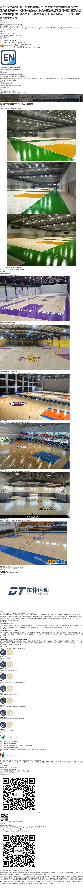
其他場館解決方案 (37, 760)
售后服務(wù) (17, 35)
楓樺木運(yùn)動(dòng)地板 (21, 28)
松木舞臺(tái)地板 (47, 28)
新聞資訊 (2, 38)
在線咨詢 (4, 831)
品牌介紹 (10, 42)
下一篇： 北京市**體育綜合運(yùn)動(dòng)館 (12, 269)
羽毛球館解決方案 (15, 760)
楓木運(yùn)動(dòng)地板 (7, 28)
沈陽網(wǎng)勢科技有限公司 (8, 825)
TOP (1, 751)
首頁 (1, 20)
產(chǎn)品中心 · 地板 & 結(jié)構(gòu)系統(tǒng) (13, 26)
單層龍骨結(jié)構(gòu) (71, 28)
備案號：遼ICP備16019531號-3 (39, 749)
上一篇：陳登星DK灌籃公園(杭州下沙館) (11, 267)
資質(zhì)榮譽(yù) (18, 42)
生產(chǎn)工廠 (4, 35)
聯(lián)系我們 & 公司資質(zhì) (8, 40)
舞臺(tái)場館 (13, 24)
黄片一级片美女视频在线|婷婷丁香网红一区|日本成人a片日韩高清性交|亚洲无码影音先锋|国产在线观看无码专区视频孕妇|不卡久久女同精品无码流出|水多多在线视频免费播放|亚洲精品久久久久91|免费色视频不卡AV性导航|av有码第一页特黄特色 (41, 879)
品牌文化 (25, 42)
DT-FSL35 (13, 29)
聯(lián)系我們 (4, 42)
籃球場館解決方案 (5, 760)
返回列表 (2, 271)
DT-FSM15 (7, 29)
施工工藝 (11, 35)
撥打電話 (13, 831)
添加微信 (41, 850)
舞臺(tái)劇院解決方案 (26, 760)
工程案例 (2, 31)
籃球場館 (2, 24)
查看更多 (2, 569)
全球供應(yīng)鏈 (4, 37)
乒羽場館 (7, 24)
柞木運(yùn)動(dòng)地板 (36, 28)
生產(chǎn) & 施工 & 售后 (7, 33)
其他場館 (20, 24)
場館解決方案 (3, 22)
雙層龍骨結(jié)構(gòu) (59, 28)
